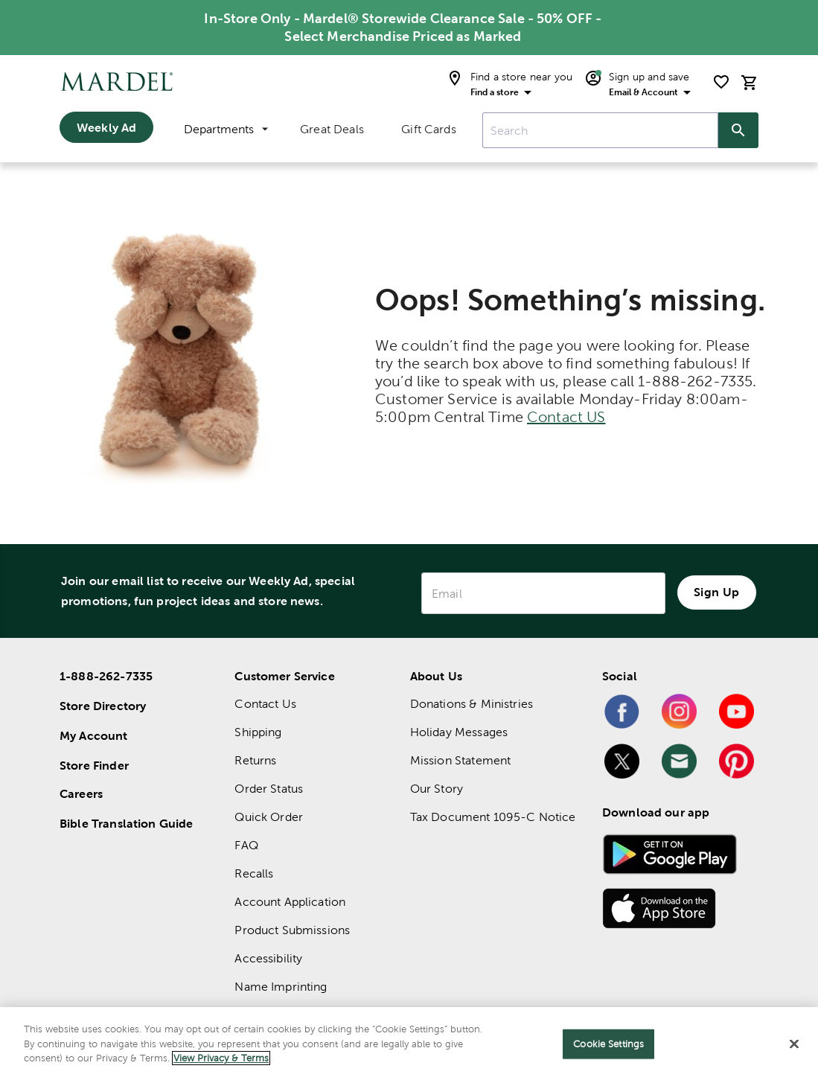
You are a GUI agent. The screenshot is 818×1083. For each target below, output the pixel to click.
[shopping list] (721, 82)
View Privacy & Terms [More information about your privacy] (221, 1058)
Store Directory (103, 705)
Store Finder (94, 765)
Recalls (253, 873)
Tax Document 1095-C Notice (493, 817)
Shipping (257, 732)
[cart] (749, 82)
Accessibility (268, 958)
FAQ (246, 845)
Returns (255, 760)
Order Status (268, 788)
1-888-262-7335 (106, 676)
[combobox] (600, 130)
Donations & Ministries (471, 703)
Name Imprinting (280, 986)
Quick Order (268, 817)
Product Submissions (292, 930)
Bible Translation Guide (126, 823)
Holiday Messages (459, 732)
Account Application (289, 901)
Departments (226, 129)
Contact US (566, 417)
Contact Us (265, 703)
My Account (94, 735)
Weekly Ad (106, 127)
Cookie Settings (608, 1044)
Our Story (436, 788)
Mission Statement (460, 760)
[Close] (794, 1044)
